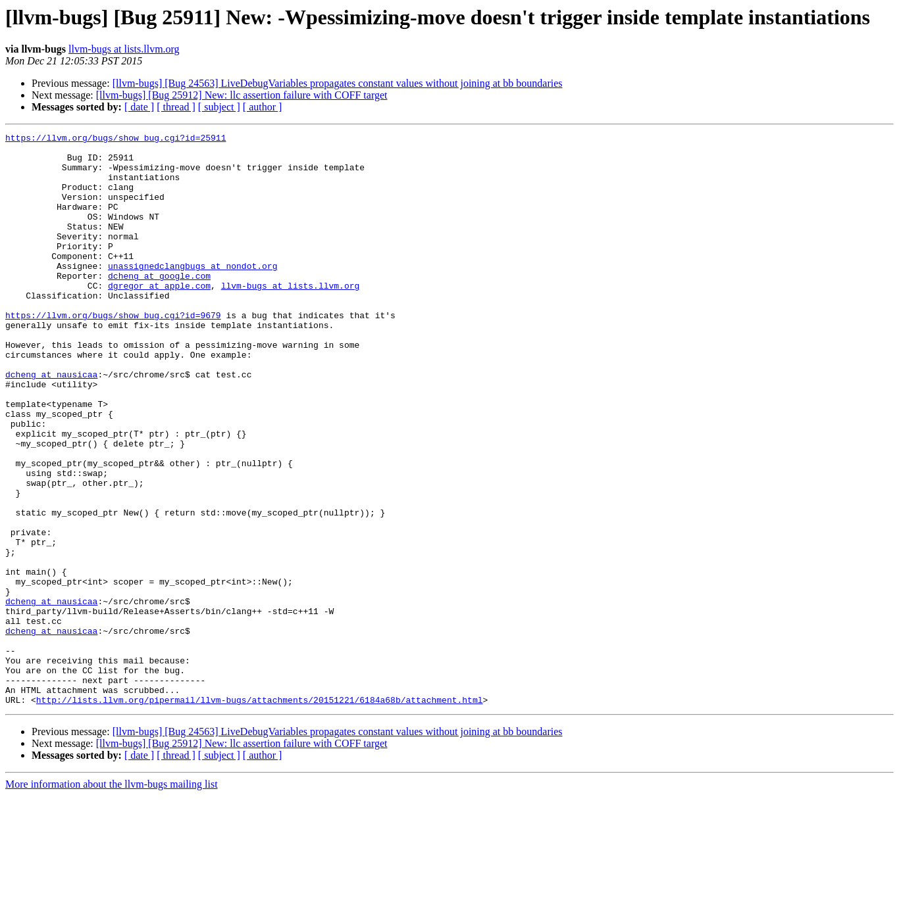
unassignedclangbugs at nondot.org (192, 293)
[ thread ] (176, 106)
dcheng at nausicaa (51, 423)
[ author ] (262, 106)
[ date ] (139, 106)
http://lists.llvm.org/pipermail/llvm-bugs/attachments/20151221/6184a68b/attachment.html (259, 814)
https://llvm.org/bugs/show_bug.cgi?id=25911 (115, 139)
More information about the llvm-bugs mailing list (111, 898)
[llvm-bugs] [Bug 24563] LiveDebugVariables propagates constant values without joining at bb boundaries (338, 83)
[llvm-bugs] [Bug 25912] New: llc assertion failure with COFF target (242, 95)
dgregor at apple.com (159, 317)
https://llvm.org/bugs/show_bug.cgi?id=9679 (113, 352)
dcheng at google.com (159, 305)
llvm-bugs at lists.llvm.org (124, 49)
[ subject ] (219, 106)
